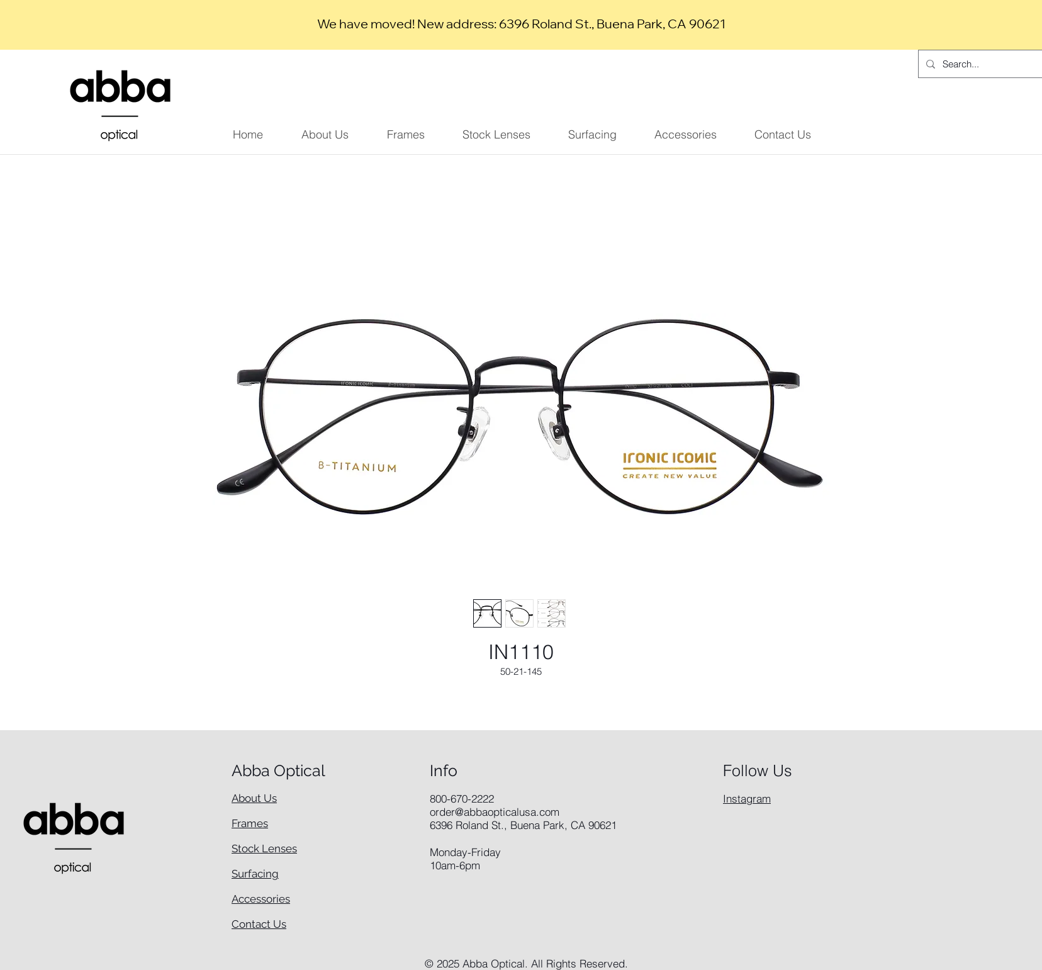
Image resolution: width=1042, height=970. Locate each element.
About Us (254, 798)
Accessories (261, 899)
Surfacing (255, 873)
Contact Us (259, 924)
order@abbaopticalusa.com (494, 811)
